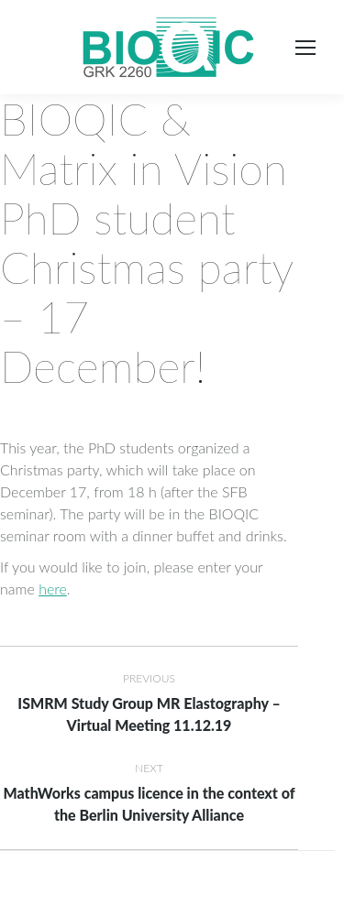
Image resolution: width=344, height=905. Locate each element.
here (53, 588)
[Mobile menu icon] (305, 48)
